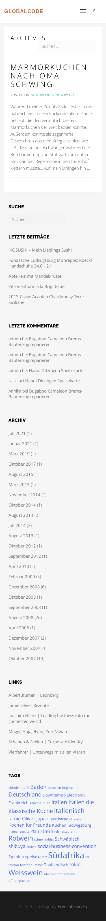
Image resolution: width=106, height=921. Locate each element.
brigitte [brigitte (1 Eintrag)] (67, 788)
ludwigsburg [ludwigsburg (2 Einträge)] (79, 825)
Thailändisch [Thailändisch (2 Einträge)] (56, 864)
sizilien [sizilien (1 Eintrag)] (31, 847)
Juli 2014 (17, 525)
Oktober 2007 (22, 658)
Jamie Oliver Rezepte (28, 705)
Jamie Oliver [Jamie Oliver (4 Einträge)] (21, 818)
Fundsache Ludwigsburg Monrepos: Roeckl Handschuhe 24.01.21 (50, 263)
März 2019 (19, 454)
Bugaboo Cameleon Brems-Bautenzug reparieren (45, 341)
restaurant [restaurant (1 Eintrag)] (67, 831)
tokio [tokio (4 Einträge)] (75, 864)
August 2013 (20, 535)
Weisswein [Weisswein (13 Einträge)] (25, 872)
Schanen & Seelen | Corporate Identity (45, 741)
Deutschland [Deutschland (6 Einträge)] (25, 794)
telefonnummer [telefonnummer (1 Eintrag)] (31, 865)
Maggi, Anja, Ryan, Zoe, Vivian (37, 731)
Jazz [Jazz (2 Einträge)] (53, 819)
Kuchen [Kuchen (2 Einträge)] (59, 825)
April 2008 (18, 627)
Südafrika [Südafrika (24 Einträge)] (66, 855)
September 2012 (24, 556)
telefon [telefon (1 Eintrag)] (13, 865)
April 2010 (18, 566)
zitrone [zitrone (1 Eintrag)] (49, 874)
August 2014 (20, 515)
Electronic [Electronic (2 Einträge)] (76, 795)
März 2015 (19, 484)
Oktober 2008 (22, 597)
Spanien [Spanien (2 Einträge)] (16, 856)
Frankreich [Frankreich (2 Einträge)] (18, 802)
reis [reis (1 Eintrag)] (56, 831)
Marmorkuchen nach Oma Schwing (49, 76)
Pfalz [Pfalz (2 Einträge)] (35, 831)
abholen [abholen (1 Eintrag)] (14, 788)
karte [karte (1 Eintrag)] (77, 819)
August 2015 (20, 474)
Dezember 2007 (24, 638)
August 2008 (20, 617)
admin (14, 338)
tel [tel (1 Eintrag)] (87, 857)
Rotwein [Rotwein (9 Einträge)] (20, 838)
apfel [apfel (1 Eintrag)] (25, 788)
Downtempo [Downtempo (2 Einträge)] (54, 795)
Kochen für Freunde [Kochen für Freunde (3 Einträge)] (29, 825)
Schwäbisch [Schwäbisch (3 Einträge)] (67, 839)
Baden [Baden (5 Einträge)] (38, 787)
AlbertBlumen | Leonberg (33, 695)
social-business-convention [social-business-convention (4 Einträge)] (67, 846)
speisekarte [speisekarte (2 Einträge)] (36, 856)
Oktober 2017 (22, 464)
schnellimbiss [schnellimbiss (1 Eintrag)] (44, 839)
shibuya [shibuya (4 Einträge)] (16, 846)
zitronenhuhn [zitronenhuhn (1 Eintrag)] (65, 874)
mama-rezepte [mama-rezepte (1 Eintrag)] (18, 831)
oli (71, 95)
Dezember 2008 (24, 587)
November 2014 (24, 494)
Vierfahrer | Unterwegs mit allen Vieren (46, 752)
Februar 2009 (21, 576)
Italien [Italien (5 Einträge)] (59, 802)
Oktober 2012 (22, 546)
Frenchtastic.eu (72, 906)
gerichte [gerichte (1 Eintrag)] (35, 803)
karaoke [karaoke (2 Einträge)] (65, 819)
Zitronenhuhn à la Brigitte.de (36, 286)
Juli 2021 (17, 433)
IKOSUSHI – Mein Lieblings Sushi (40, 250)
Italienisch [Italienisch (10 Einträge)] (69, 810)
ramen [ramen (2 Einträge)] (47, 831)
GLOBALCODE (23, 11)
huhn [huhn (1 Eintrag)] (46, 803)
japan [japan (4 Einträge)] (42, 818)
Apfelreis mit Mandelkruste (34, 276)
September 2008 (24, 607)
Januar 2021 (20, 443)
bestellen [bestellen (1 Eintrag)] (54, 788)
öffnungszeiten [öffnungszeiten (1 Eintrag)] (19, 881)
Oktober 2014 (22, 505)
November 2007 (24, 648)
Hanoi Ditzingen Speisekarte (56, 370)
